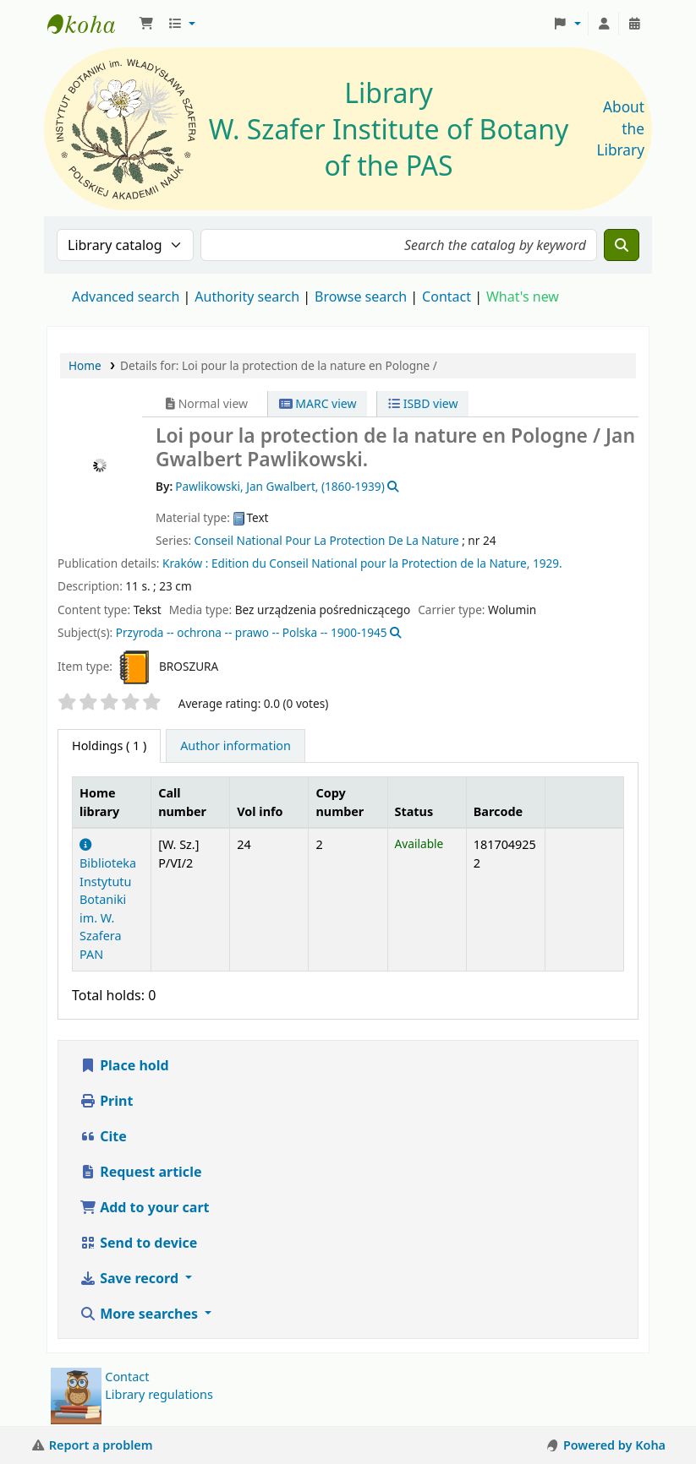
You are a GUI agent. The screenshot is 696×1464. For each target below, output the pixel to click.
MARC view (318, 403)
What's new (522, 296)
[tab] (235, 746)
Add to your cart (144, 1207)
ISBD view (423, 403)
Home (85, 365)
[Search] (621, 245)
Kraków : (185, 563)
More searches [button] (140, 1313)
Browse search (361, 296)
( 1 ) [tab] (109, 745)
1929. (547, 563)
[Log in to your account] (603, 24)
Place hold (124, 1065)
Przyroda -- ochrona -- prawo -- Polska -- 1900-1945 (251, 632)
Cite (103, 1136)
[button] (146, 24)
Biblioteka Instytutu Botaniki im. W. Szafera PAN (107, 900)
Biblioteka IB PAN (89, 24)
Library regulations (159, 1394)
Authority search (247, 296)
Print (106, 1100)
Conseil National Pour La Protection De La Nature (327, 540)
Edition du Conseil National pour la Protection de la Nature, (370, 563)
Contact (127, 1377)
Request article (140, 1171)
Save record (130, 1278)
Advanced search (125, 296)
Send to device (138, 1242)
